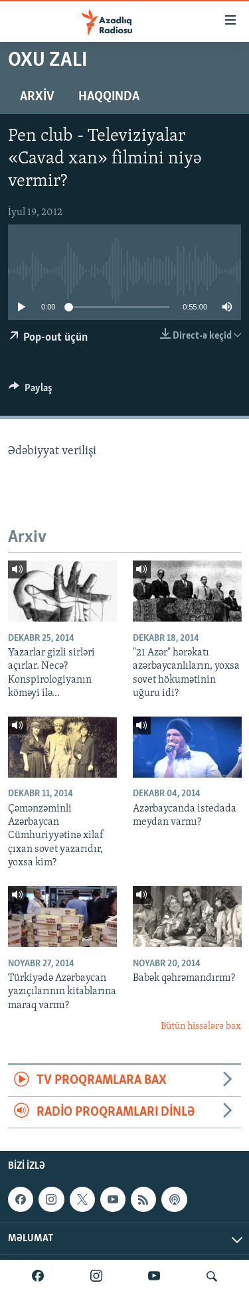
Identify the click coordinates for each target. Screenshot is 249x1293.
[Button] (30, 391)
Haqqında (108, 97)
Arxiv (37, 97)
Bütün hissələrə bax (201, 1026)
